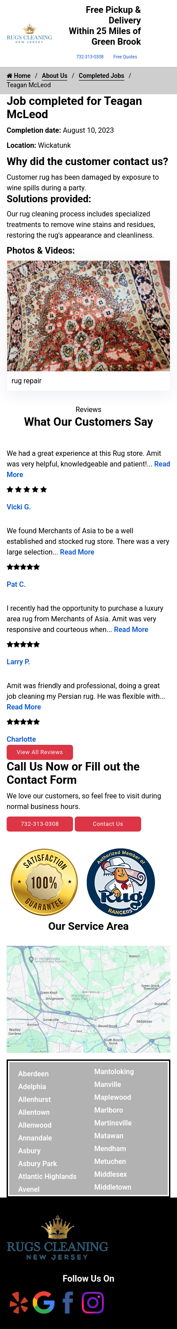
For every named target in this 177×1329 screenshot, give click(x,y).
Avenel (29, 1189)
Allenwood (34, 1125)
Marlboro (108, 1110)
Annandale (35, 1138)
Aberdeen (33, 1074)
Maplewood (112, 1097)
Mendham (110, 1148)
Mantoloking (114, 1071)
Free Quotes (125, 56)
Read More (77, 552)
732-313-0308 (90, 56)
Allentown (34, 1112)
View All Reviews (39, 752)
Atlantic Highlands (47, 1176)
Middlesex (110, 1174)
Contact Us (108, 824)
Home (19, 75)
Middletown (112, 1187)
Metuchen (110, 1161)
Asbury (29, 1151)
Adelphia (32, 1086)
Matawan (108, 1136)
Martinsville (113, 1123)
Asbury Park (37, 1164)
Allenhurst (34, 1099)
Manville (107, 1084)
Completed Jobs (101, 75)
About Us (55, 75)
